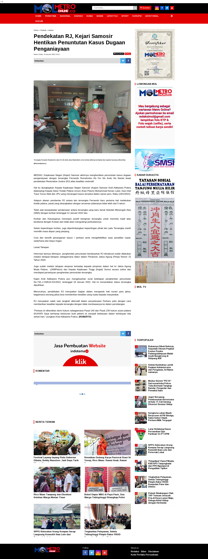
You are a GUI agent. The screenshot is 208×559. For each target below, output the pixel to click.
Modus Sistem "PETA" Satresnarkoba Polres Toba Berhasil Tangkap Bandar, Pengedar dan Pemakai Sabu (160, 386)
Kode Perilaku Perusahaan (144, 555)
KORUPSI (137, 16)
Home (36, 30)
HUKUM (39, 21)
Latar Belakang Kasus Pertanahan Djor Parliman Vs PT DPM (159, 431)
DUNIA (89, 16)
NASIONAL (65, 16)
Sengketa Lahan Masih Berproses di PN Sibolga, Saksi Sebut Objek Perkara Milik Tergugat (161, 416)
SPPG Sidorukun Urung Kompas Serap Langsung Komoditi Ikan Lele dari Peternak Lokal (54, 534)
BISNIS (100, 16)
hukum (51, 30)
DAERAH (78, 16)
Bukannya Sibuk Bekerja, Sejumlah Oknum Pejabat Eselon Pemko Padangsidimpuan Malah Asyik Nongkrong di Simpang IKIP (161, 352)
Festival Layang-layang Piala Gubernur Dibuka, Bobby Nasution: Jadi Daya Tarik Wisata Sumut (56, 460)
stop (127, 54)
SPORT (125, 16)
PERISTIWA (50, 16)
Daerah (43, 30)
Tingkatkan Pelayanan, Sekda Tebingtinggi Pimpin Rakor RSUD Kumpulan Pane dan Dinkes (102, 534)
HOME (38, 16)
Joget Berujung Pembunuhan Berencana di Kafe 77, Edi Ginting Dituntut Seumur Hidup (161, 400)
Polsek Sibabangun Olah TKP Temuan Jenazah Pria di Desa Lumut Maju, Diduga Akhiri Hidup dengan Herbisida (161, 498)
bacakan (118, 54)
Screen (145, 7)
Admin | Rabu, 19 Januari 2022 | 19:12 (47, 54)
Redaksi (135, 551)
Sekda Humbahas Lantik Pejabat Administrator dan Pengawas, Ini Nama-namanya (161, 368)
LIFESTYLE (112, 16)
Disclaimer (153, 551)
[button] (171, 14)
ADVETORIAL (152, 16)
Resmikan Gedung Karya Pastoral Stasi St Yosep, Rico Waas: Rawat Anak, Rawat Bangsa (107, 460)
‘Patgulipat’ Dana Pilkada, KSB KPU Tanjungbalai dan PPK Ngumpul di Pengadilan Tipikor (161, 464)
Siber (143, 551)
